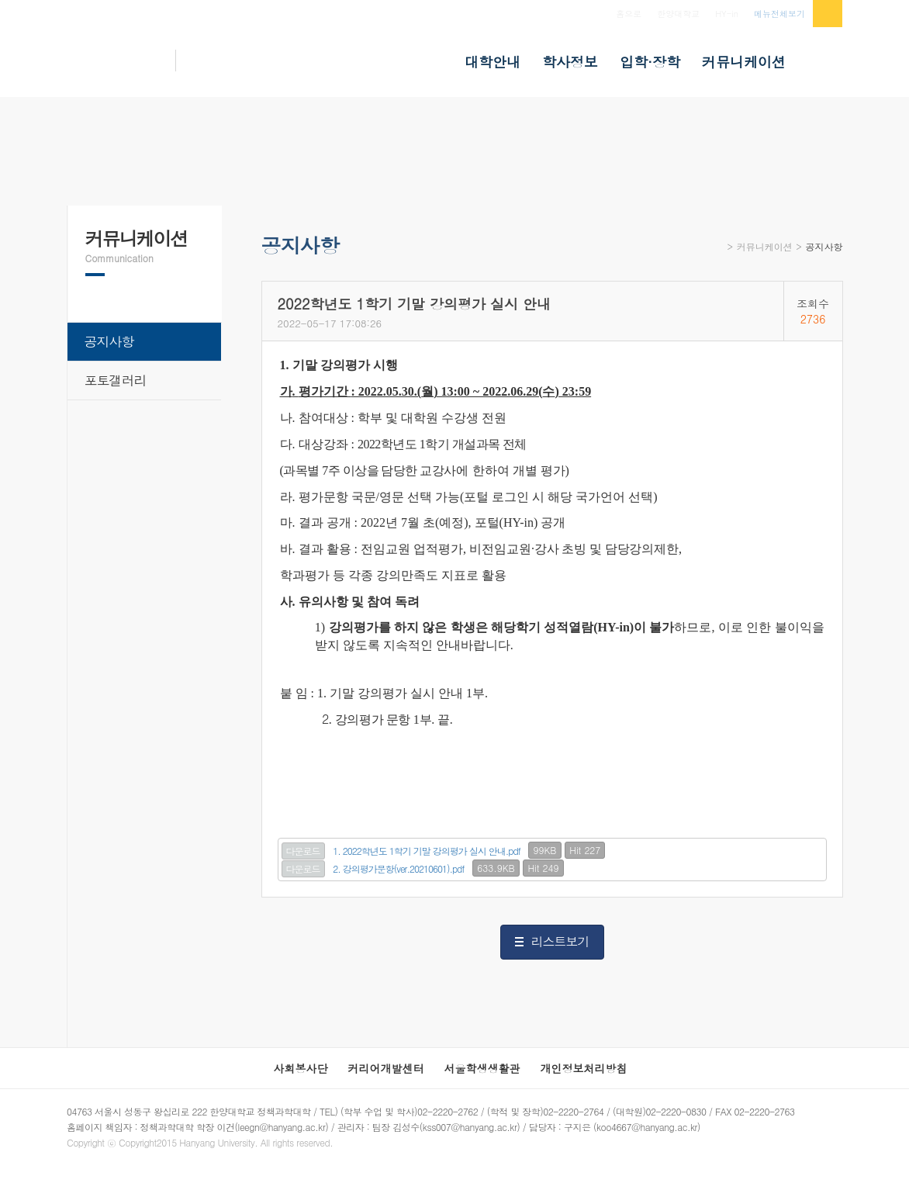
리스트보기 (560, 941)
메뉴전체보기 (779, 13)
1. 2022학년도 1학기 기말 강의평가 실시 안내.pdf (426, 850)
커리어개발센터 (386, 1068)
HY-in (726, 13)
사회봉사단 (301, 1068)
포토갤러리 (116, 380)
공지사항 (824, 246)
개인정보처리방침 (584, 1068)
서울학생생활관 (482, 1068)
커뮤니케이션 (765, 246)
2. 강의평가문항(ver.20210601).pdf (398, 868)
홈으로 (628, 13)
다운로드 (303, 850)
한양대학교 (678, 13)
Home (718, 251)
